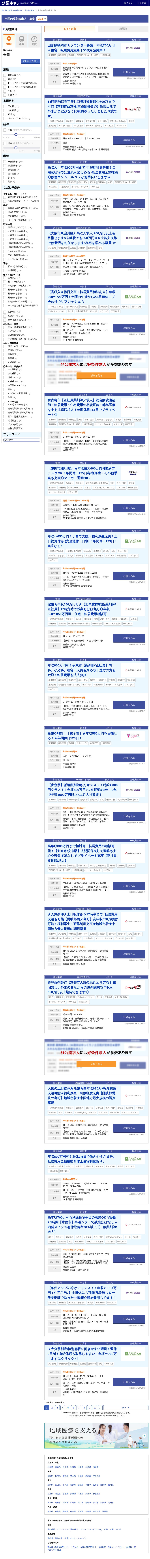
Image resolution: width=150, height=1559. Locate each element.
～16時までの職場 (17, 231)
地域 (9, 41)
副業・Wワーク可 (17, 346)
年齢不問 (13, 354)
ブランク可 (14, 424)
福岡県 (50, 1511)
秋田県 (80, 1467)
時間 (34, 41)
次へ (125, 1407)
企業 (11, 91)
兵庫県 (80, 1494)
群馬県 (65, 1476)
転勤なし (13, 312)
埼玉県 (73, 1476)
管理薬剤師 (14, 165)
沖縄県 (105, 1511)
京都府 (65, 1494)
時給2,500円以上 (17, 212)
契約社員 (13, 110)
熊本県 (73, 1511)
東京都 (88, 1476)
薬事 (11, 181)
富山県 (58, 1485)
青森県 (58, 1467)
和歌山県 (96, 1494)
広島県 (73, 1503)
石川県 (65, 1485)
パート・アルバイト (18, 118)
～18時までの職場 (18, 239)
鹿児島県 (96, 1511)
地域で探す (29, 10)
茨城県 (50, 1476)
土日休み (13, 277)
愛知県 (111, 1485)
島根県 (58, 1503)
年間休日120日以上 (19, 285)
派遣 (11, 114)
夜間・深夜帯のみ (17, 255)
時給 (20, 143)
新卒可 (12, 358)
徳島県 (88, 1503)
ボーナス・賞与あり (19, 220)
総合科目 (13, 373)
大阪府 (73, 1494)
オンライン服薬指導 (18, 393)
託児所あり (14, 331)
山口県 (80, 1503)
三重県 (50, 1494)
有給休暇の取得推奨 (19, 301)
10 (95, 1407)
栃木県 (58, 1476)
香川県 (95, 1503)
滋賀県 (58, 1494)
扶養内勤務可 (15, 428)
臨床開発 (13, 173)
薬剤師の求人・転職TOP (12, 10)
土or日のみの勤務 (17, 259)
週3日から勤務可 (17, 297)
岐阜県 (95, 1485)
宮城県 (73, 1467)
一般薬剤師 (15, 161)
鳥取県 (50, 1503)
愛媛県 (103, 1503)
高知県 (111, 1503)
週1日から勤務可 (17, 289)
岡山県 (65, 1503)
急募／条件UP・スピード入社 (23, 201)
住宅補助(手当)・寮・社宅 (22, 339)
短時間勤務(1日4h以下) (20, 243)
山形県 (88, 1467)
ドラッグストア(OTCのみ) (21, 87)
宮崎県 (88, 1511)
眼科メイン (14, 377)
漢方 (11, 389)
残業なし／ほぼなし (19, 227)
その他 (12, 95)
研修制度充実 (15, 335)
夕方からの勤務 (16, 251)
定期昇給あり (16, 216)
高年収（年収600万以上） (22, 208)
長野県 (88, 1485)
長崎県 (65, 1511)
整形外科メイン (16, 385)
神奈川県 (96, 1476)
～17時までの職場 (17, 235)
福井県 (73, 1485)
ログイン (128, 3)
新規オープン (15, 316)
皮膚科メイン (15, 381)
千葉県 (80, 1476)
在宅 (11, 397)
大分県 (80, 1511)
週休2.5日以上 (16, 281)
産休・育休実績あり (19, 327)
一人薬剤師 (14, 369)
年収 (20, 130)
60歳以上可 (14, 350)
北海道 (50, 1467)
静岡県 (103, 1485)
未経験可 (13, 362)
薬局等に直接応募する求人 (22, 197)
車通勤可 (14, 270)
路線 (21, 41)
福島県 (95, 1467)
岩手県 (65, 1467)
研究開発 (13, 169)
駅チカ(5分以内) (17, 266)
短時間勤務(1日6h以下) (20, 247)
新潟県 (50, 1485)
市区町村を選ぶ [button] (30, 61)
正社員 (13, 106)
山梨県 (80, 1485)
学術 (11, 177)
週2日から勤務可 (17, 293)
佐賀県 (58, 1511)
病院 (11, 79)
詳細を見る (129, 72)
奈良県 (88, 1494)
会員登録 (141, 3)
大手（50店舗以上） (18, 320)
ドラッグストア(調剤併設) (22, 83)
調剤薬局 (14, 75)
